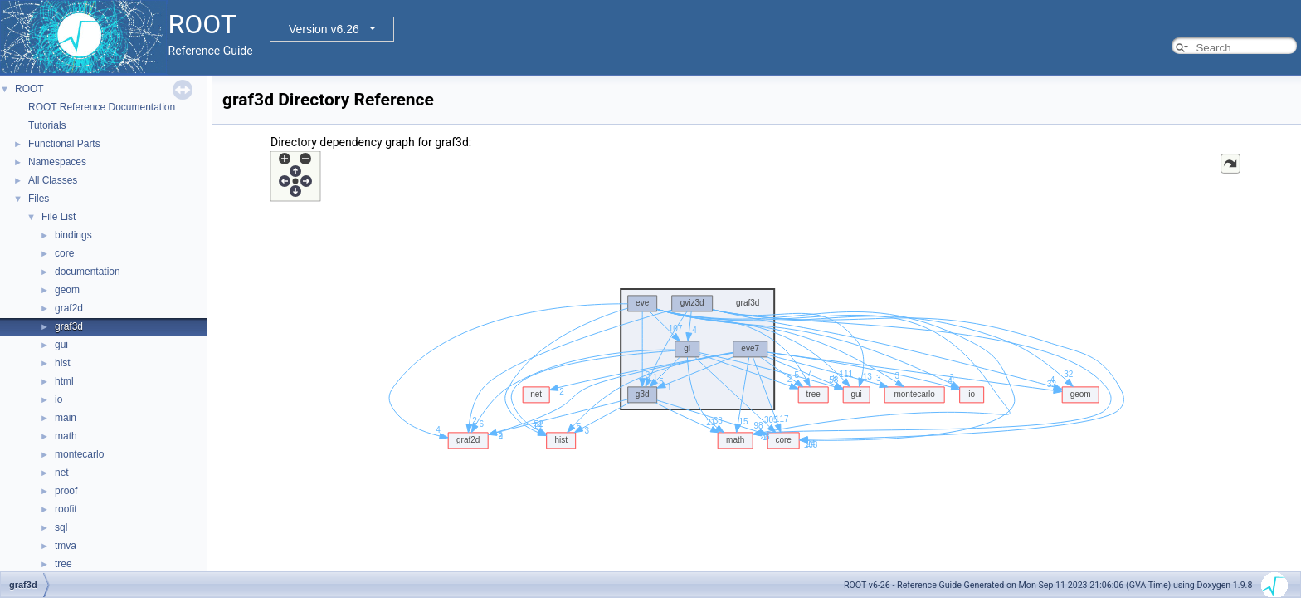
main (65, 418)
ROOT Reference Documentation (101, 107)
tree (63, 564)
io (58, 399)
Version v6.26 (324, 29)
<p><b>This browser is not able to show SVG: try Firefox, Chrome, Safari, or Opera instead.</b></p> (756, 363)
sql (61, 527)
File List (58, 217)
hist (63, 363)
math (66, 436)
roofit (66, 509)
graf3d (69, 326)
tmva (65, 545)
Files (38, 198)
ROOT (29, 89)
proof (66, 491)
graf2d (69, 308)
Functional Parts (64, 144)
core (64, 253)
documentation (87, 271)
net (62, 472)
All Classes (52, 180)
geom (67, 290)
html (64, 381)
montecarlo (79, 454)
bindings (73, 235)
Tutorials (47, 125)
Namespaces (57, 162)
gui (61, 344)
